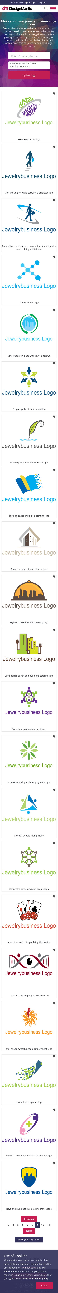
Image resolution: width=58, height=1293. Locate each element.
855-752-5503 (17, 2)
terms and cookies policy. (35, 1278)
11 (48, 1224)
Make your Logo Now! (29, 1239)
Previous (29, 1218)
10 (42, 1224)
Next (29, 1230)
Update (29, 75)
